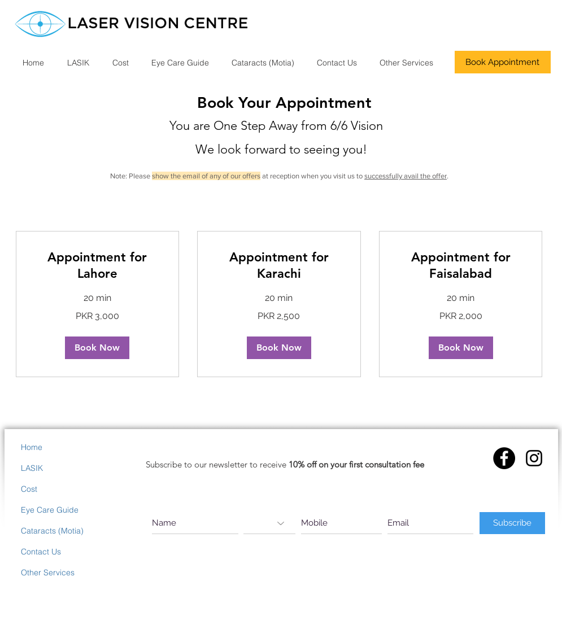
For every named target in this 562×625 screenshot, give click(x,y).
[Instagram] (534, 458)
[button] (97, 347)
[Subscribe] (512, 523)
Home (31, 447)
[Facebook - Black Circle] (504, 458)
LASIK (32, 468)
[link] (98, 265)
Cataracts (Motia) (52, 531)
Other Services (48, 572)
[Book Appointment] (503, 62)
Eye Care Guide (50, 510)
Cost (29, 489)
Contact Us (41, 552)
